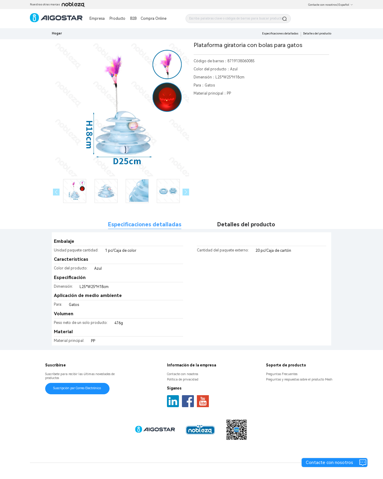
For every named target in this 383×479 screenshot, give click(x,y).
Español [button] (345, 4)
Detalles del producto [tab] (246, 224)
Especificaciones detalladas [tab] (144, 224)
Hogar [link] (57, 33)
